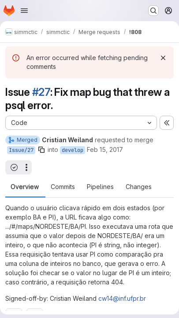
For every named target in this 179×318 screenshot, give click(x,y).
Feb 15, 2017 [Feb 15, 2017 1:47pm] (105, 149)
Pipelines (100, 186)
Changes (139, 186)
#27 (41, 92)
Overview (25, 186)
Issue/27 (21, 150)
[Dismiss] (163, 58)
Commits (63, 186)
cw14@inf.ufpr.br (122, 298)
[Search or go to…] (153, 10)
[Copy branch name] (41, 149)
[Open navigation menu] (24, 11)
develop (72, 150)
